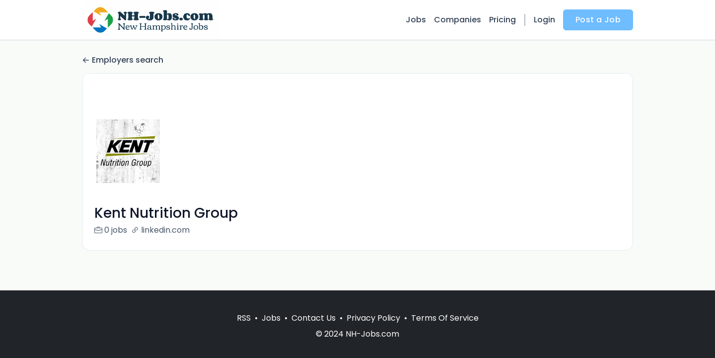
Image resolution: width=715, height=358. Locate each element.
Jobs (416, 19)
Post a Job (598, 19)
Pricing (502, 19)
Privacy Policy (373, 318)
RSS (244, 318)
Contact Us (313, 318)
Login (544, 19)
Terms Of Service (445, 318)
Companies (457, 19)
